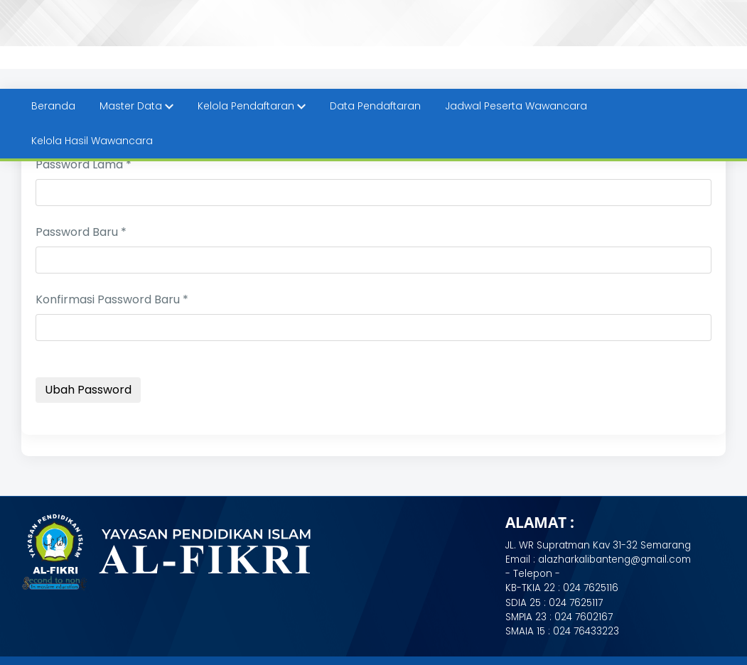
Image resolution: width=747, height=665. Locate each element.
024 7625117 (576, 603)
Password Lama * (83, 164)
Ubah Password (88, 390)
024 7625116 (590, 588)
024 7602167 (583, 617)
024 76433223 (586, 631)
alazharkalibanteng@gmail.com (613, 559)
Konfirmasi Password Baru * (112, 299)
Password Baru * (81, 232)
